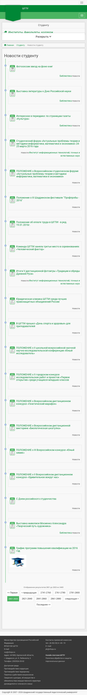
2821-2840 (27, 598)
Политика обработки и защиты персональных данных (58, 659)
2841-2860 (41, 598)
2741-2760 (45, 592)
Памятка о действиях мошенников (18, 675)
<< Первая (12, 592)
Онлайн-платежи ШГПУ (55, 655)
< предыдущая (29, 592)
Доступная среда (11, 666)
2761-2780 (60, 592)
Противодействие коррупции (16, 669)
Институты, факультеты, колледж (28, 32)
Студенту (20, 45)
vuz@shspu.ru (9, 652)
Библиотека (66, 76)
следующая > (72, 598)
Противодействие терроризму (16, 672)
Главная (9, 45)
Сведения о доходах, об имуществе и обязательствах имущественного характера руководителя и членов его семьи (22, 681)
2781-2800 (74, 592)
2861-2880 (56, 598)
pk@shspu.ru (51, 649)
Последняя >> (43, 604)
